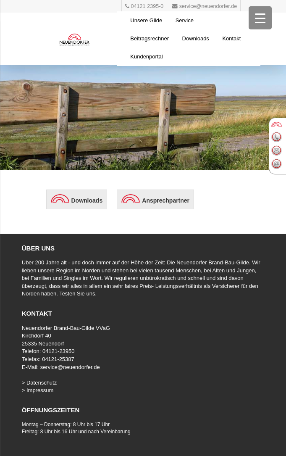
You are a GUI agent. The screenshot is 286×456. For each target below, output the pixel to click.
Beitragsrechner (149, 38)
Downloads (195, 38)
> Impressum (38, 390)
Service (185, 20)
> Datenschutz (39, 383)
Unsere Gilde (146, 20)
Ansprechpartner (165, 200)
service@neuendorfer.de (70, 367)
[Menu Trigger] (260, 17)
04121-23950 (58, 351)
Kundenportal (146, 56)
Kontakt (231, 38)
